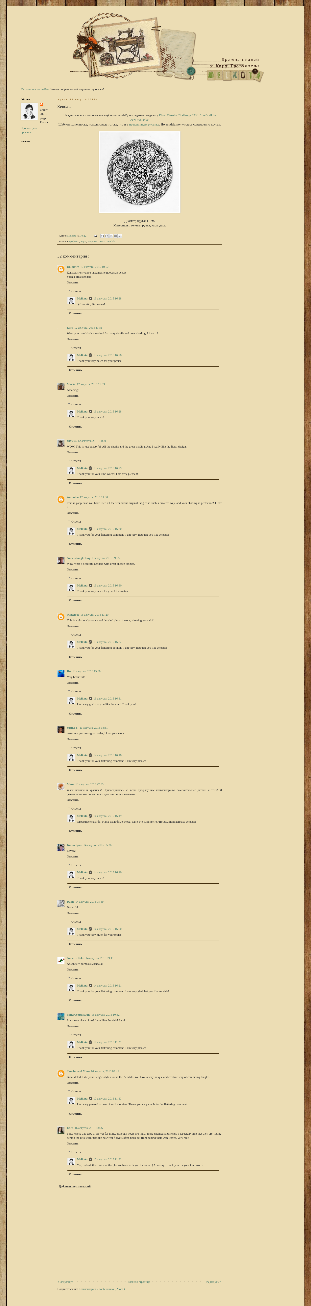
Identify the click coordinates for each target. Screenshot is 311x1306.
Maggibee (73, 614)
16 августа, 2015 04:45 (105, 1071)
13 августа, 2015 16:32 (107, 641)
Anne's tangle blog (78, 558)
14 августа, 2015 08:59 (90, 901)
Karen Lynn (74, 845)
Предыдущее (213, 1281)
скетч (102, 241)
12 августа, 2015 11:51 (88, 327)
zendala (111, 241)
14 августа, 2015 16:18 (107, 755)
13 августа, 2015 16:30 (107, 528)
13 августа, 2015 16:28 (107, 298)
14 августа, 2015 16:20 (107, 872)
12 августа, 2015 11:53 (91, 384)
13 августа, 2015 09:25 (105, 558)
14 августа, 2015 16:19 (107, 815)
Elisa (70, 327)
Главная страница (139, 1281)
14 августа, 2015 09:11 (100, 958)
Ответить (73, 282)
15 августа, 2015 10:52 (105, 1014)
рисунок (93, 241)
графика (74, 241)
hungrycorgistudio (78, 1014)
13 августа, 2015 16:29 (107, 468)
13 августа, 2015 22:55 (90, 784)
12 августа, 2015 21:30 (94, 497)
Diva (162, 115)
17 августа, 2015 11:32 (107, 1159)
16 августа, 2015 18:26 (89, 1127)
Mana (70, 784)
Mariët (71, 384)
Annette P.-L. (75, 958)
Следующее (65, 1281)
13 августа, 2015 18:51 (94, 727)
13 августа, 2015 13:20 (94, 614)
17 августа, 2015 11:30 (107, 1098)
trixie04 (72, 440)
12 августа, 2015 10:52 (95, 266)
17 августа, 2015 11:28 (107, 1042)
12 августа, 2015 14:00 (92, 440)
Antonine (73, 497)
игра (83, 241)
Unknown (73, 266)
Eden (70, 1127)
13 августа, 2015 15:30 (87, 671)
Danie (70, 901)
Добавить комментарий (75, 1186)
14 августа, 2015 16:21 (107, 985)
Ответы (76, 291)
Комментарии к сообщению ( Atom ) (102, 1289)
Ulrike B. (72, 727)
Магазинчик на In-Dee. (35, 89)
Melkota (82, 298)
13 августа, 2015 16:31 (107, 698)
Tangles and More (78, 1071)
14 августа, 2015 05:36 (98, 845)
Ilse (69, 671)
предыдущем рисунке (144, 124)
